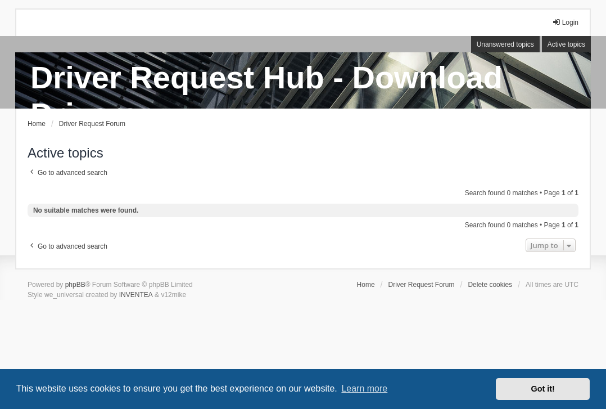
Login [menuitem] (565, 22)
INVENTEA (136, 295)
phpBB (75, 285)
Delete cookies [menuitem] (490, 285)
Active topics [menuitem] (566, 44)
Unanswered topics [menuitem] (505, 44)
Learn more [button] (364, 388)
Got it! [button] (543, 388)
